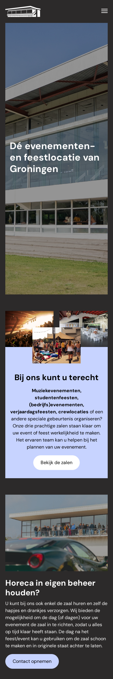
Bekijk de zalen (56, 462)
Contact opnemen (32, 661)
